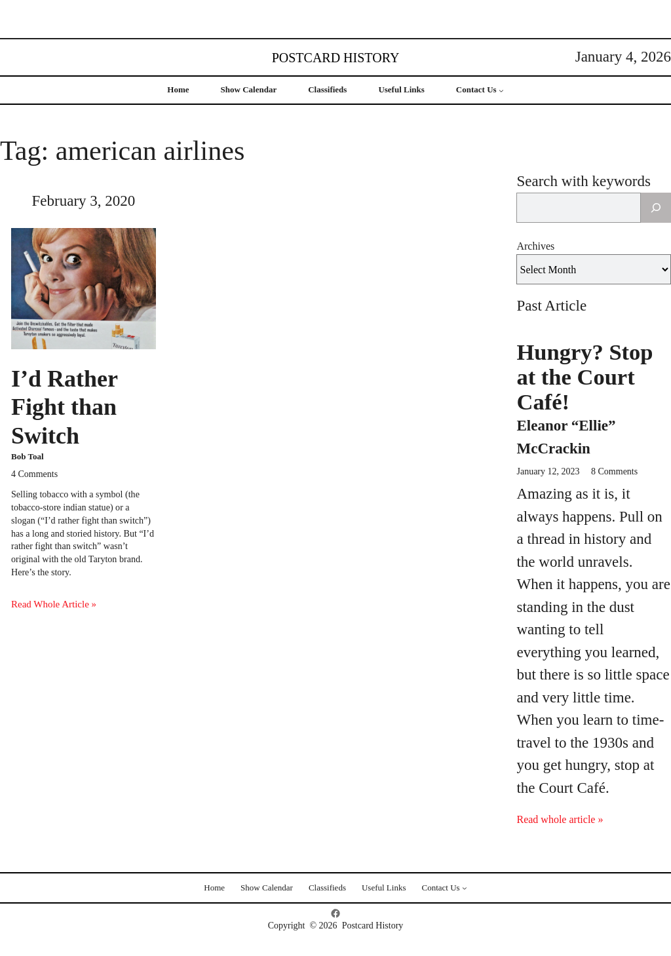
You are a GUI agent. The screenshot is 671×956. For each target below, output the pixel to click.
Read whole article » (559, 819)
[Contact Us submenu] (501, 90)
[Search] (656, 208)
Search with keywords (583, 181)
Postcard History (336, 57)
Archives (535, 246)
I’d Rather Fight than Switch (64, 407)
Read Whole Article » (53, 604)
